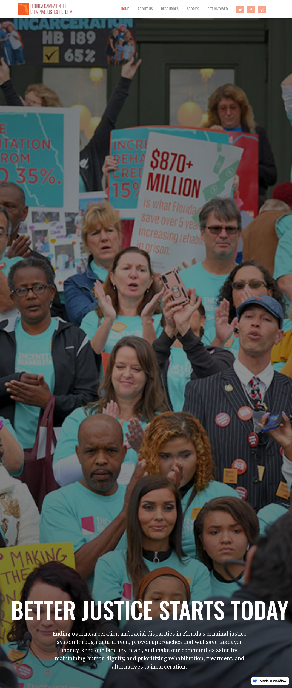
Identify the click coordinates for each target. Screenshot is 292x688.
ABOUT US (145, 9)
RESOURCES (170, 9)
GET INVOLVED (217, 9)
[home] (40, 9)
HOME (125, 9)
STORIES (193, 9)
